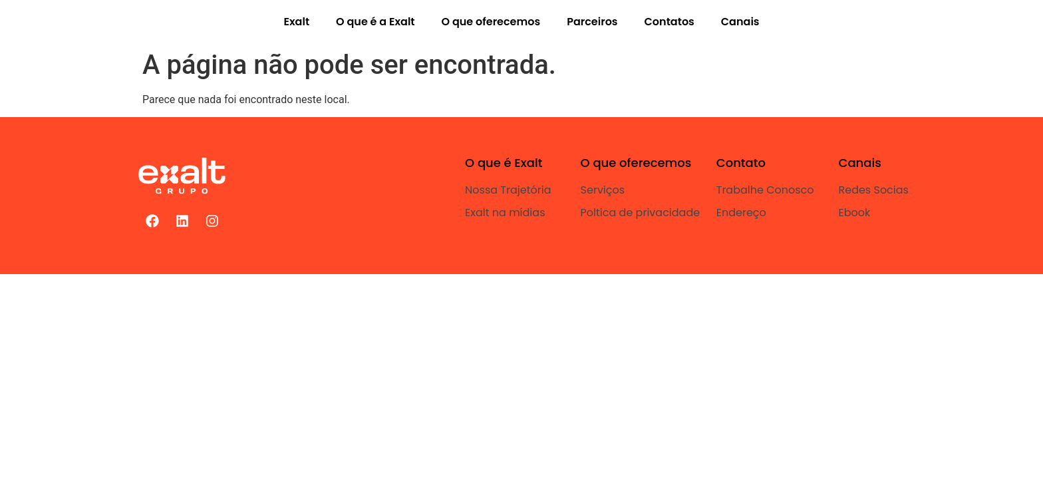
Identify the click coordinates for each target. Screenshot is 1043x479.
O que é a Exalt (375, 21)
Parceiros (592, 21)
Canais (740, 21)
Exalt (296, 21)
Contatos (669, 21)
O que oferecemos (491, 21)
